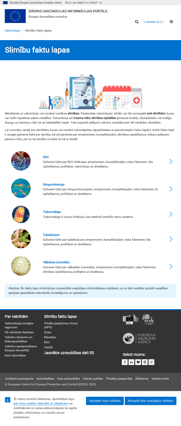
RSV (47, 342)
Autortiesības (45, 378)
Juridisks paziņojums (19, 378)
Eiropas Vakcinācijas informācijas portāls (68, 11)
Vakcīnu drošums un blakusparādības (18, 339)
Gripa (47, 332)
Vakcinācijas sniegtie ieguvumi (19, 325)
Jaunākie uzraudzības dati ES (69, 353)
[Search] (137, 22)
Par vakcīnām (16, 316)
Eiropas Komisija (130, 319)
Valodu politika (93, 378)
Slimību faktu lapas (60, 316)
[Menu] (171, 22)
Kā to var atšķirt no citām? (83, 2)
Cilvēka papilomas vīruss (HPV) (61, 325)
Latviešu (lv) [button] (154, 22)
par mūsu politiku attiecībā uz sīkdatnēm (41, 403)
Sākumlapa (12, 30)
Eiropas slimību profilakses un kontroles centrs (148, 319)
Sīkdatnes (142, 378)
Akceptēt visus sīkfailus (105, 400)
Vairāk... (49, 347)
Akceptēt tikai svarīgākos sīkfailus (150, 400)
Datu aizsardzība (68, 378)
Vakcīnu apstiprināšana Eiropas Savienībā (21, 348)
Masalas (50, 337)
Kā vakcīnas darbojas (19, 332)
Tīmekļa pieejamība (119, 378)
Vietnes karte (160, 378)
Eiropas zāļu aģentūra (139, 338)
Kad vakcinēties (15, 355)
